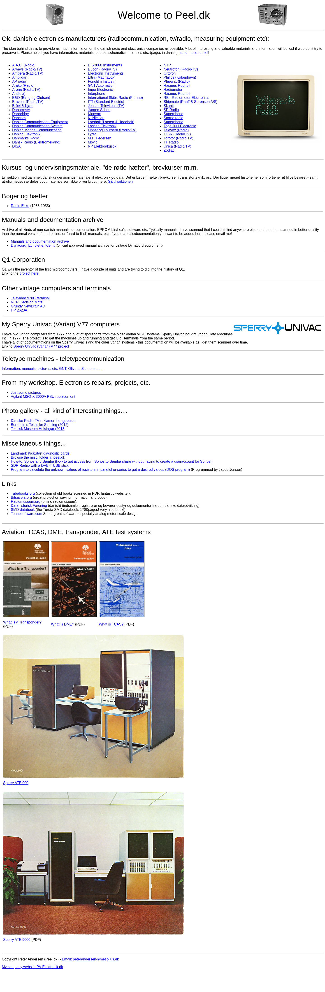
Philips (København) (180, 77)
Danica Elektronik (26, 134)
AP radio (19, 81)
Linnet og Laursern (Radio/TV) (112, 130)
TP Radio (171, 142)
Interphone (96, 94)
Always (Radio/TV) (27, 69)
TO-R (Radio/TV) (177, 134)
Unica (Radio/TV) (177, 146)
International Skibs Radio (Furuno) (115, 98)
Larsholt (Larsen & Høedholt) (111, 122)
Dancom (19, 118)
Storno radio (173, 118)
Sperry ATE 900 (15, 783)
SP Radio (171, 110)
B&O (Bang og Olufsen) (31, 98)
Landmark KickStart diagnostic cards (40, 453)
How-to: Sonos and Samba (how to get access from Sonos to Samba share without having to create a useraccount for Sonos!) (112, 461)
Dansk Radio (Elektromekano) (36, 142)
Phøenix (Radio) (177, 81)
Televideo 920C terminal (30, 298)
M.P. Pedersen (99, 138)
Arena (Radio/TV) (26, 89)
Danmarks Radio (25, 138)
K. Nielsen (96, 118)
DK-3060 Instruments (105, 65)
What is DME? (62, 624)
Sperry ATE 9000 (16, 940)
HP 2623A (19, 310)
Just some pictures (26, 392)
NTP (167, 65)
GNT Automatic (100, 85)
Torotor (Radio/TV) (178, 138)
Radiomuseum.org (25, 501)
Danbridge (20, 114)
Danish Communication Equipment (40, 122)
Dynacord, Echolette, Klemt (33, 245)
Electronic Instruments (105, 73)
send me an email (194, 53)
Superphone (173, 114)
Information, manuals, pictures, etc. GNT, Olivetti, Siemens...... (51, 369)
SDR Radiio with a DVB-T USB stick (40, 465)
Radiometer (173, 89)
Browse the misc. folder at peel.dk (38, 457)
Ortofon (170, 73)
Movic (92, 142)
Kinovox (94, 114)
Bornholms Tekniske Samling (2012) (40, 425)
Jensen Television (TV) (106, 106)
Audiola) (19, 94)
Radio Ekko (20, 206)
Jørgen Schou (99, 110)
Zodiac (169, 150)
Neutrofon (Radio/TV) (181, 69)
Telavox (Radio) (176, 130)
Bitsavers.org (21, 497)
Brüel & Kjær (22, 106)
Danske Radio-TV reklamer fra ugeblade (43, 421)
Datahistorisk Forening (29, 505)
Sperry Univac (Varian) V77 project (41, 346)
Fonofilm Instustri (101, 81)
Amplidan (19, 77)
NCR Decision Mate (26, 302)
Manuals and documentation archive (40, 241)
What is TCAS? (111, 624)
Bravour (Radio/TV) (27, 102)
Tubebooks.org (23, 493)
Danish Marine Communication (37, 130)
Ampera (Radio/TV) (27, 73)
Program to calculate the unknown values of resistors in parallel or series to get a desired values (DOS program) (100, 469)
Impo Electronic (100, 89)
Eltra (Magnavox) (101, 77)
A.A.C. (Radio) (23, 65)
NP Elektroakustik (102, 146)
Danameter (21, 110)
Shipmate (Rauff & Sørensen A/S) (191, 102)
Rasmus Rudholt (177, 85)
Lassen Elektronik (102, 126)
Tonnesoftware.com (26, 514)
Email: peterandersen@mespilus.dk (90, 959)
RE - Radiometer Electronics (186, 98)
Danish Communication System (37, 126)
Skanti (169, 106)
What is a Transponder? (22, 622)
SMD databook (23, 510)
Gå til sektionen (120, 181)
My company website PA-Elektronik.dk (32, 967)
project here (29, 273)
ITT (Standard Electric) (106, 102)
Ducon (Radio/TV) (102, 69)
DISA (16, 146)
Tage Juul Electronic (180, 126)
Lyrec (92, 134)
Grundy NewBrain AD (28, 306)
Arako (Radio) (23, 85)
